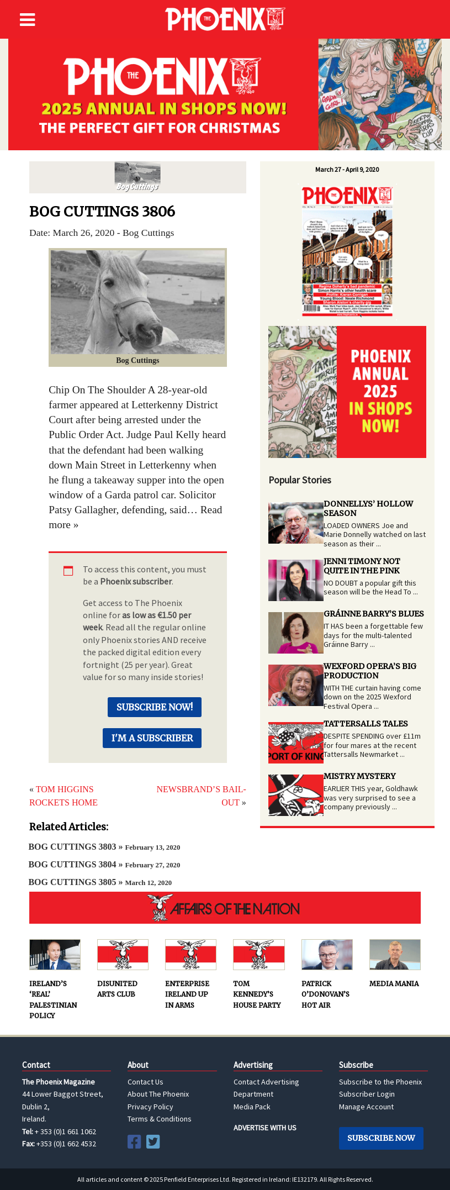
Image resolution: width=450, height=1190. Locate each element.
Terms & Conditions (160, 1119)
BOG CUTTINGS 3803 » (104, 846)
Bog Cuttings (137, 177)
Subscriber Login (367, 1094)
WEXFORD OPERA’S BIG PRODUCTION (370, 671)
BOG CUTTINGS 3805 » (100, 882)
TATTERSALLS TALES (366, 724)
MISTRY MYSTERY (359, 776)
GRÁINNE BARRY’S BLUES (374, 614)
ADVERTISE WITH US (265, 1128)
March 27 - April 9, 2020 (347, 169)
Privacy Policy (150, 1107)
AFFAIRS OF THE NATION (225, 908)
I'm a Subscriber (152, 738)
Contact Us (145, 1082)
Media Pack (252, 1107)
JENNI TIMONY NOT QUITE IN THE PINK (362, 566)
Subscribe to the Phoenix (380, 1082)
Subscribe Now (381, 1138)
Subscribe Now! (155, 707)
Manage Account (366, 1107)
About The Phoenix (158, 1094)
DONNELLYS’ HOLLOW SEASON (368, 508)
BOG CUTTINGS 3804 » (104, 864)
